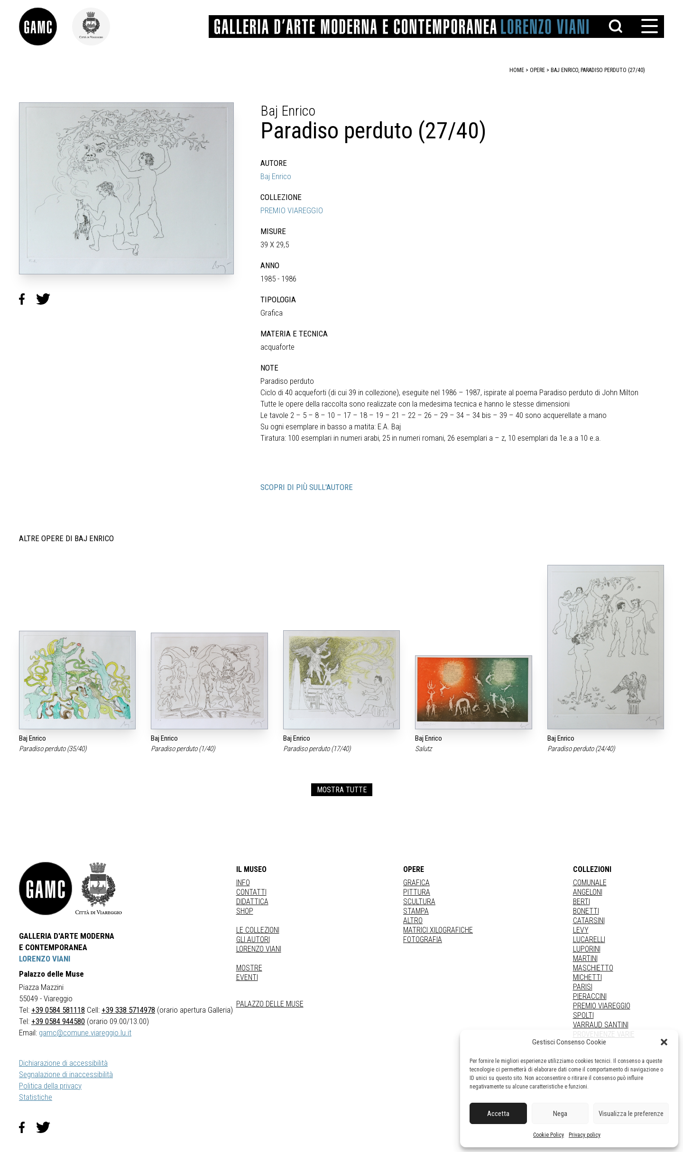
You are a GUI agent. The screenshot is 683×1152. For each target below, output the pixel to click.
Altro (413, 920)
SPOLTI (583, 1015)
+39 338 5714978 (128, 1010)
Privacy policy (584, 1135)
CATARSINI (589, 920)
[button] (664, 1042)
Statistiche (35, 1097)
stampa (416, 911)
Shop (244, 911)
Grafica (416, 882)
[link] (45, 26)
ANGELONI (587, 892)
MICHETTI (587, 977)
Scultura (419, 901)
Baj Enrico (275, 176)
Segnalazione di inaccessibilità (66, 1074)
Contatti (251, 892)
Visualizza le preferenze (631, 1113)
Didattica (252, 901)
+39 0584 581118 (58, 1010)
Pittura (416, 892)
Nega (560, 1113)
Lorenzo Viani (258, 948)
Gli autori (253, 939)
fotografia (422, 939)
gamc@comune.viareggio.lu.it (85, 1032)
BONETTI (586, 911)
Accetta (498, 1113)
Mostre (249, 967)
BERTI (581, 901)
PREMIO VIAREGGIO (291, 210)
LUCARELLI (589, 939)
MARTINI (585, 958)
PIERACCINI (590, 996)
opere (537, 70)
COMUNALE (590, 882)
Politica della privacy (50, 1085)
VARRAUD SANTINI (600, 1024)
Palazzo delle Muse (270, 1003)
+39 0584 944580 (58, 1021)
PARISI (582, 986)
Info (243, 882)
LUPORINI (586, 948)
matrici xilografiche (438, 929)
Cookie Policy (548, 1135)
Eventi (247, 977)
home (516, 70)
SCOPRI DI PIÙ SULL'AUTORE (306, 487)
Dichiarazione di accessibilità (63, 1063)
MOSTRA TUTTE (342, 789)
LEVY (581, 929)
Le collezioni (257, 929)
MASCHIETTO (593, 967)
